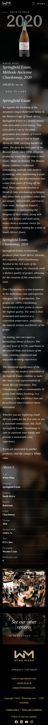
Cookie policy (12, 709)
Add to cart (16, 91)
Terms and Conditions (32, 709)
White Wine (11, 63)
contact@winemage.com (24, 687)
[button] (17, 12)
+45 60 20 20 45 (23, 683)
